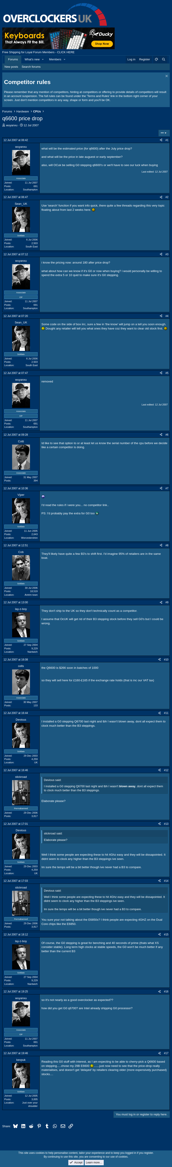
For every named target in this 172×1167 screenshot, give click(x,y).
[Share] (161, 140)
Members (55, 59)
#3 (167, 254)
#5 (167, 373)
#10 (166, 659)
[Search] (163, 59)
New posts (11, 66)
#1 (167, 140)
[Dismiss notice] (166, 76)
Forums (13, 59)
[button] (43, 59)
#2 (167, 197)
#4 (167, 316)
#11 (166, 713)
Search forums (31, 66)
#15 (166, 934)
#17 (166, 1053)
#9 (167, 602)
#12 (166, 770)
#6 (167, 434)
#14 (166, 880)
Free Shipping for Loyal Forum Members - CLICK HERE (38, 52)
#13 (166, 823)
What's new (32, 59)
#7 (167, 488)
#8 (167, 545)
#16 (166, 991)
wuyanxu (11, 125)
